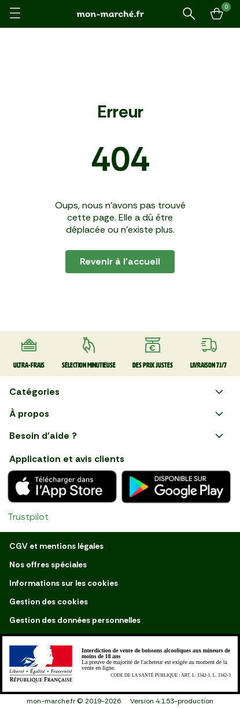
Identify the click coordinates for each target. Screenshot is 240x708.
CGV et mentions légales (56, 546)
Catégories (117, 392)
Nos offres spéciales (48, 564)
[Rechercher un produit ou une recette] (189, 14)
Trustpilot (28, 517)
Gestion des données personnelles (75, 620)
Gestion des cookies (48, 601)
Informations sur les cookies (63, 583)
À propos (117, 414)
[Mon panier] (217, 14)
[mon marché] (120, 13)
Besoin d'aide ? (117, 436)
